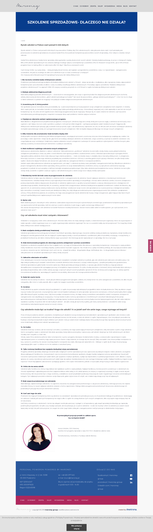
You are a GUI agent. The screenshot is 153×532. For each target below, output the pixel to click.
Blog (125, 6)
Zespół (93, 6)
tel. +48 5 (62, 475)
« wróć (23, 40)
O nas (75, 6)
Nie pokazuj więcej (76, 527)
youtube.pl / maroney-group (110, 482)
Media (119, 6)
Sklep (100, 6)
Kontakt (133, 6)
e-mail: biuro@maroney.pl (69, 478)
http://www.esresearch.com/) (73, 65)
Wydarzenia (109, 6)
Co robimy (84, 6)
